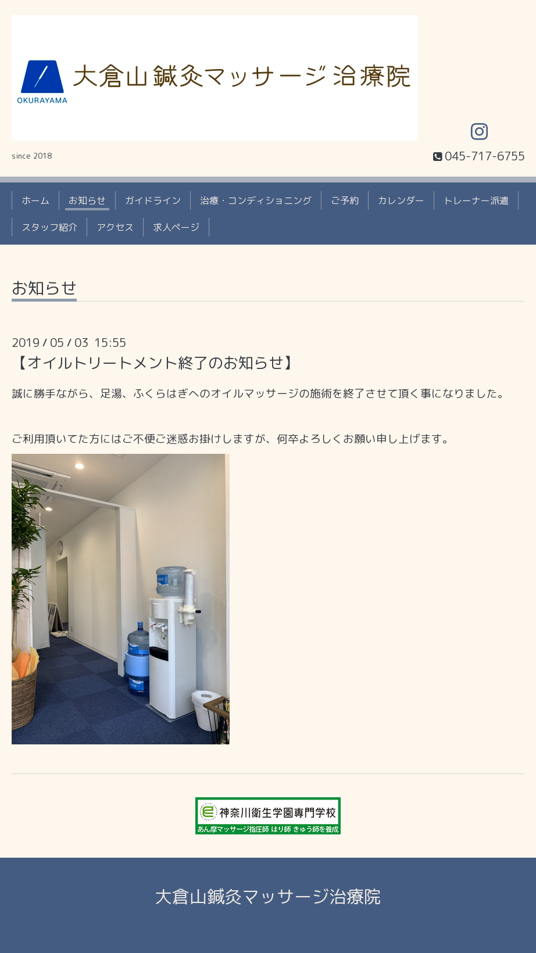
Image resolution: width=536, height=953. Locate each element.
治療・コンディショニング (256, 200)
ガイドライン (153, 200)
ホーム (35, 200)
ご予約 (345, 200)
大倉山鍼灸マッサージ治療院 (268, 896)
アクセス (115, 227)
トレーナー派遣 (476, 200)
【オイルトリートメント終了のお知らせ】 (155, 362)
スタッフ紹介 (49, 227)
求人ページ (176, 227)
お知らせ (87, 200)
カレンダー (401, 200)
